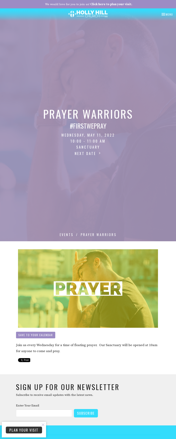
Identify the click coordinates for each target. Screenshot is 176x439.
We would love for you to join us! (88, 4)
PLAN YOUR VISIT (23, 430)
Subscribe (86, 413)
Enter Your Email (27, 405)
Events (66, 234)
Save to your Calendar (35, 335)
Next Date (88, 153)
